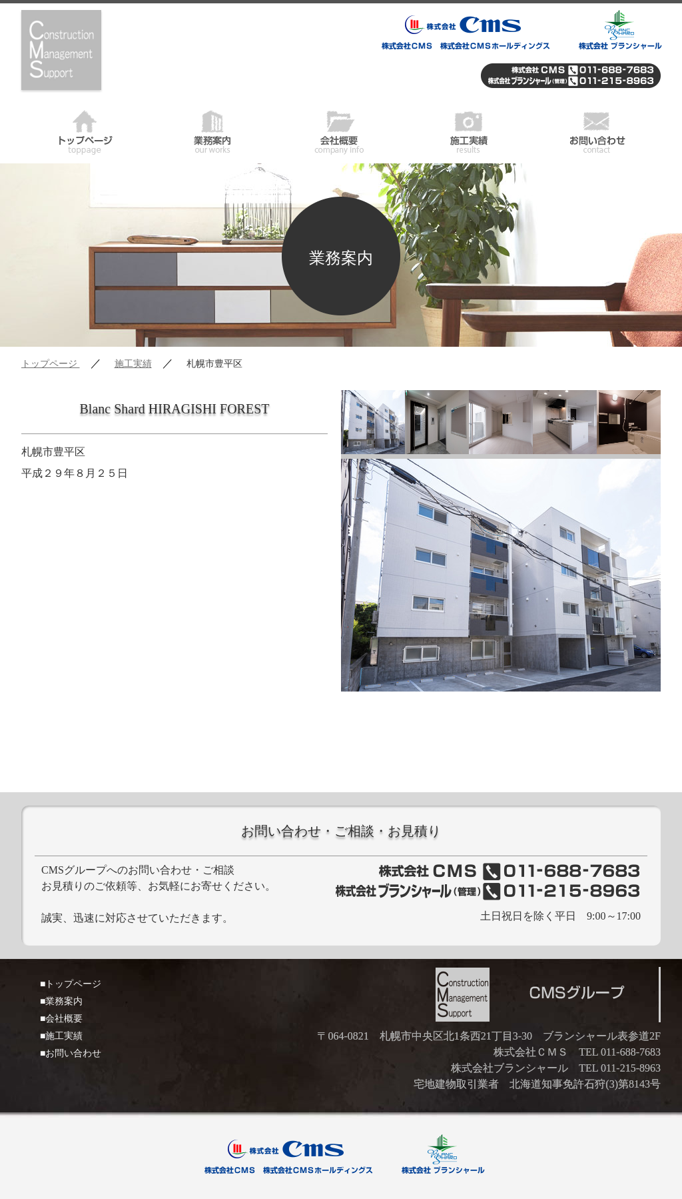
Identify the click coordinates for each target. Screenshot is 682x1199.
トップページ (85, 130)
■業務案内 (61, 1001)
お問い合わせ (597, 130)
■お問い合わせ (70, 1053)
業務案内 (213, 130)
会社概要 (341, 130)
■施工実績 (61, 1036)
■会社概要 (61, 1019)
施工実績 (469, 130)
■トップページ (70, 984)
